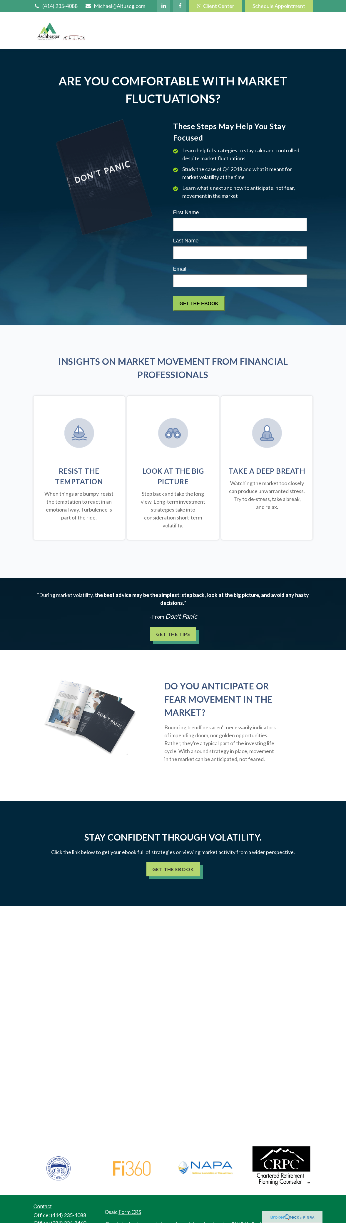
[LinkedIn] (163, 6)
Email (179, 269)
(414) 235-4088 (56, 6)
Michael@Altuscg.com (115, 6)
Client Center (215, 6)
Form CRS (129, 1212)
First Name (186, 212)
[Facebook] (179, 6)
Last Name (186, 241)
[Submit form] (199, 303)
